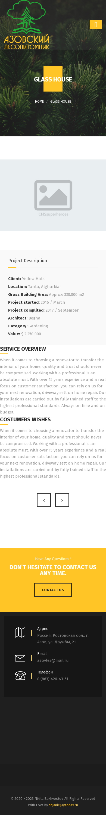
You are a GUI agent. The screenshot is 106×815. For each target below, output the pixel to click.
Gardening (38, 326)
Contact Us (53, 590)
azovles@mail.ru (53, 660)
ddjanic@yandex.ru (63, 805)
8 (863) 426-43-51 (52, 678)
